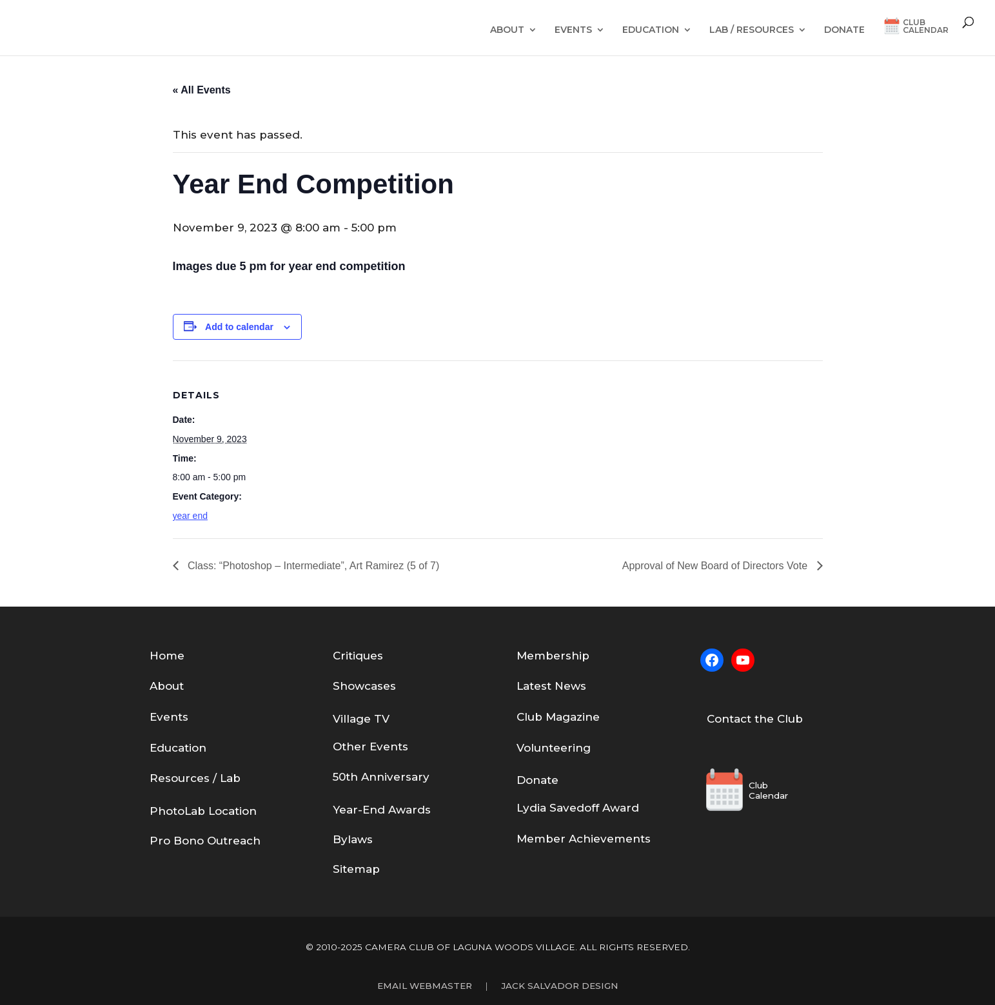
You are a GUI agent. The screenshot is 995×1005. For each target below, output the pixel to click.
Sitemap (356, 869)
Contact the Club (755, 718)
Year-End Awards (382, 809)
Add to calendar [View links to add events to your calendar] (239, 327)
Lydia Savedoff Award (578, 807)
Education (650, 30)
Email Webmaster (424, 986)
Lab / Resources (751, 30)
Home (167, 655)
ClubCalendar (926, 27)
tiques (365, 655)
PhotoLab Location (203, 811)
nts (399, 746)
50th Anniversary (381, 776)
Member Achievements (584, 838)
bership (567, 655)
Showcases (364, 685)
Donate (844, 30)
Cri (340, 655)
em (536, 655)
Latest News (551, 685)
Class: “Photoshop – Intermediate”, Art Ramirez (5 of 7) (312, 565)
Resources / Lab (195, 778)
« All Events (202, 89)
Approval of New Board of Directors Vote (716, 565)
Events (573, 30)
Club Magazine (558, 716)
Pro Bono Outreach (205, 840)
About (507, 30)
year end (190, 516)
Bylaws (353, 839)
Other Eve (361, 746)
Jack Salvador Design (559, 986)
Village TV (361, 718)
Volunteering (554, 747)
